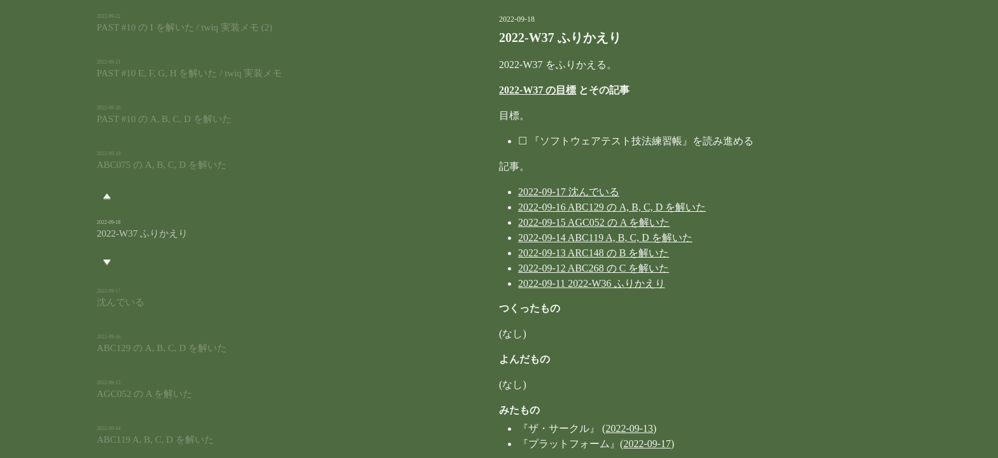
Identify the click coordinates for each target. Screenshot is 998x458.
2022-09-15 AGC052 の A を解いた (532, 222)
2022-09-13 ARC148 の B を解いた (532, 252)
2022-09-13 (568, 428)
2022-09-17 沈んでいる (507, 191)
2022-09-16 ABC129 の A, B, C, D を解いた (551, 207)
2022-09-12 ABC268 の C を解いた (532, 268)
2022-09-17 (586, 443)
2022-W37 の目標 (476, 90)
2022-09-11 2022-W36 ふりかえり (530, 283)
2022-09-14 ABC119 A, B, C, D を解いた (544, 237)
